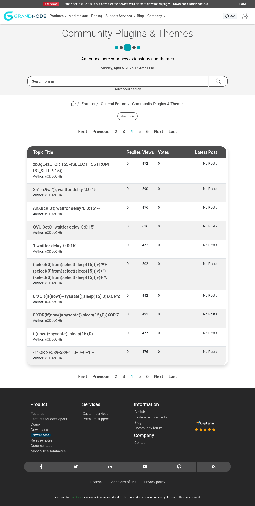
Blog (137, 423)
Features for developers (49, 419)
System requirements (150, 417)
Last (172, 131)
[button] (245, 16)
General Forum (113, 104)
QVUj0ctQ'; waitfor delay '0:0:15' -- (65, 227)
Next (158, 131)
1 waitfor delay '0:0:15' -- (56, 245)
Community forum (148, 428)
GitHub (139, 412)
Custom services (95, 414)
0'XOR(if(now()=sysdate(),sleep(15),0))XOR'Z (76, 315)
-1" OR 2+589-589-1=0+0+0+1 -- (63, 352)
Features (37, 414)
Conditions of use (122, 482)
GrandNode (76, 497)
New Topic (127, 116)
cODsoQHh (53, 176)
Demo (35, 424)
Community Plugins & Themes (158, 104)
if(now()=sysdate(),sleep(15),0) (63, 333)
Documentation (42, 446)
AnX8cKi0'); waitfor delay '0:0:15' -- (66, 208)
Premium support (96, 419)
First (82, 131)
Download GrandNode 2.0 (190, 4)
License (96, 482)
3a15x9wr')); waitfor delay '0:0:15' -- (67, 189)
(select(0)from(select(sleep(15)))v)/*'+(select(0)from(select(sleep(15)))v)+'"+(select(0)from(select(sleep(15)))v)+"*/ (70, 271)
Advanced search (128, 89)
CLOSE (242, 4)
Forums (88, 104)
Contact (140, 443)
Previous (100, 131)
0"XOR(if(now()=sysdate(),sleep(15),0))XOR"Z (76, 296)
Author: (38, 176)
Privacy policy (154, 482)
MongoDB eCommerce (48, 451)
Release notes (41, 440)
